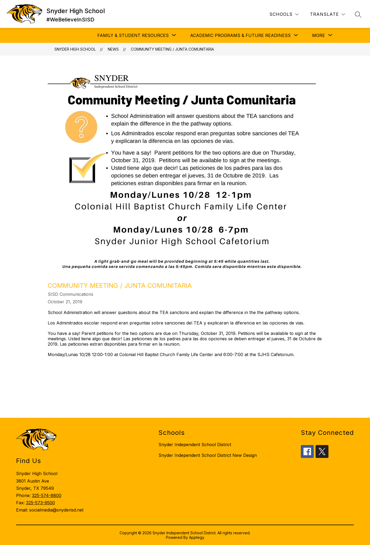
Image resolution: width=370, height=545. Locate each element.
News (113, 49)
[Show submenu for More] (318, 35)
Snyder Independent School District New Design (207, 455)
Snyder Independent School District (194, 444)
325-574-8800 (46, 495)
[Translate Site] (327, 14)
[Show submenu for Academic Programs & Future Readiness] (240, 35)
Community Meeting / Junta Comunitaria (172, 49)
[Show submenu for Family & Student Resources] (133, 35)
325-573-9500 (40, 502)
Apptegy (196, 537)
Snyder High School (75, 49)
